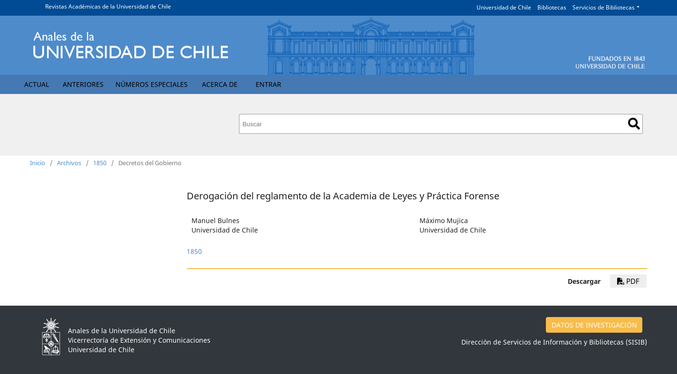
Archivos (69, 163)
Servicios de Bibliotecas (603, 7)
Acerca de (220, 84)
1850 (99, 163)
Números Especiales (151, 84)
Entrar (268, 84)
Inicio (37, 163)
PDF (628, 281)
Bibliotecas (551, 7)
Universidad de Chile (504, 7)
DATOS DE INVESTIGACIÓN (594, 324)
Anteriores (83, 84)
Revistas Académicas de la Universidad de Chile (108, 6)
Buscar (634, 124)
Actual (36, 84)
